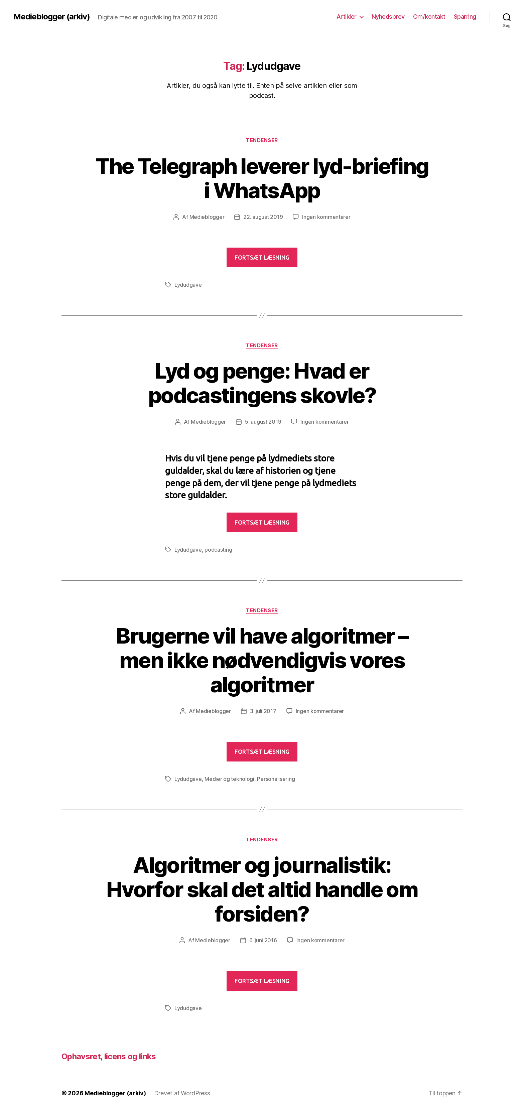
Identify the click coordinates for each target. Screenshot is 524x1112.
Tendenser (262, 140)
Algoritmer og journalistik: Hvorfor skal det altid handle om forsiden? (262, 889)
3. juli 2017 (263, 711)
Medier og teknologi (229, 779)
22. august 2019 (263, 217)
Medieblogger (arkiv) (51, 17)
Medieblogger (207, 217)
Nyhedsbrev (388, 16)
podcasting (218, 549)
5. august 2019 (263, 421)
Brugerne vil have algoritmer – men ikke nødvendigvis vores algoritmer (262, 660)
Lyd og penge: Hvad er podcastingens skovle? (262, 383)
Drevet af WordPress (182, 1093)
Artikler (347, 16)
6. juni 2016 (263, 940)
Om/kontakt (429, 16)
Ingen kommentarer (326, 217)
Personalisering (276, 779)
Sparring (465, 16)
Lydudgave (188, 284)
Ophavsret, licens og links (108, 1056)
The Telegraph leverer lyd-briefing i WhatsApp (262, 178)
